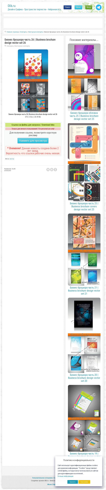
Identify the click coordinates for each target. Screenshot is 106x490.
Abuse (49, 484)
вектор (12, 159)
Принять (73, 482)
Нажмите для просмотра (33, 140)
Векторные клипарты (22, 46)
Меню (78, 7)
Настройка (84, 482)
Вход (89, 7)
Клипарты (10, 46)
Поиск (67, 7)
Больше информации (65, 476)
